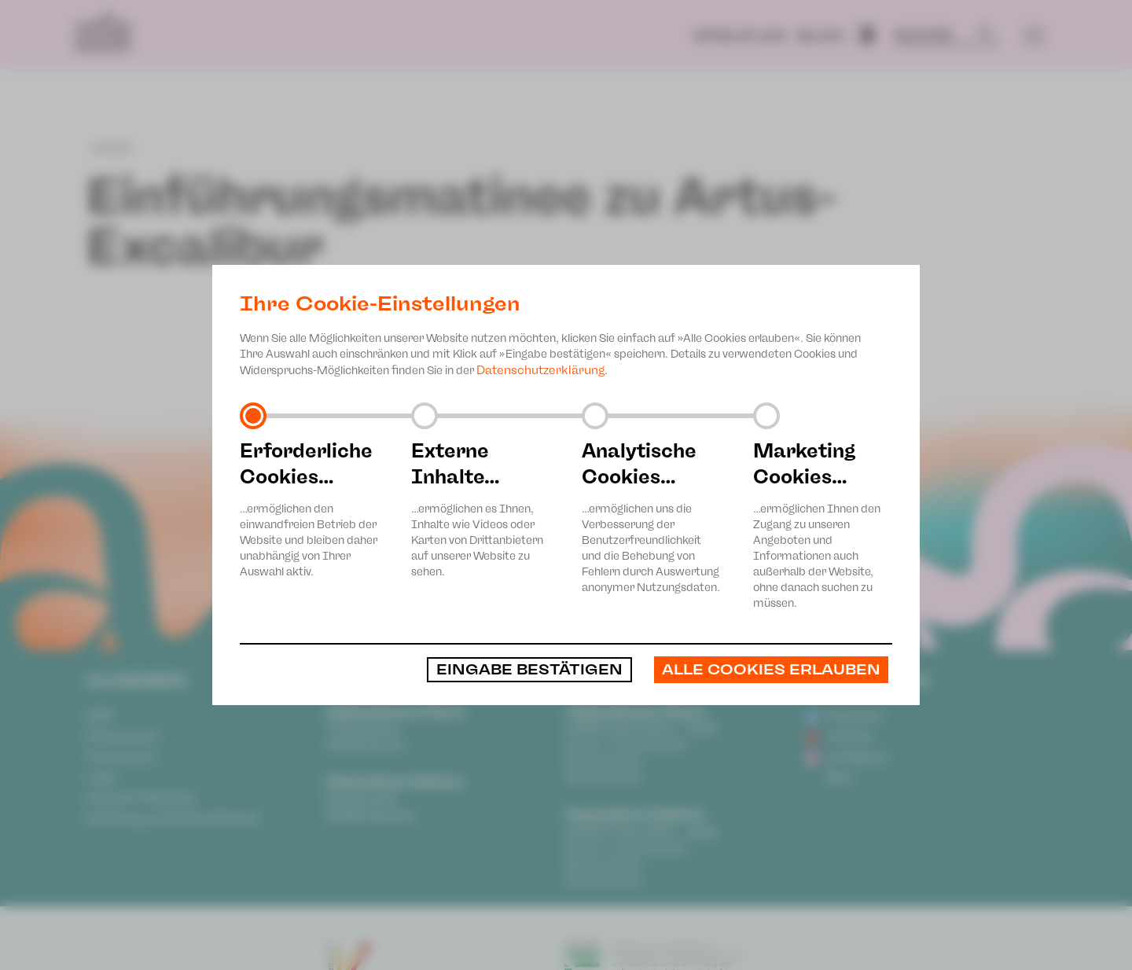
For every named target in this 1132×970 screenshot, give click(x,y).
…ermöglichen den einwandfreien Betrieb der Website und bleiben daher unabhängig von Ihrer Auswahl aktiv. (310, 508)
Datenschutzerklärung (540, 370)
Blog (820, 36)
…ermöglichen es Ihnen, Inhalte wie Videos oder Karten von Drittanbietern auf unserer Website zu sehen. (481, 508)
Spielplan (739, 36)
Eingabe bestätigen (529, 669)
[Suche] (938, 34)
